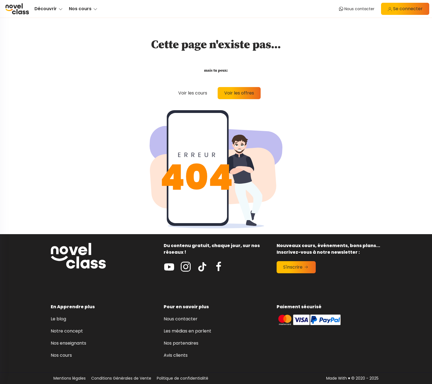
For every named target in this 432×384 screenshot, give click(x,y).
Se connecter (405, 9)
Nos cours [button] (83, 9)
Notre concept (67, 331)
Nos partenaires (181, 343)
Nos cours (61, 355)
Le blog (58, 319)
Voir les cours (192, 93)
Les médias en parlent (187, 331)
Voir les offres (239, 93)
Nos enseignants (68, 343)
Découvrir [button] (48, 9)
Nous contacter (181, 319)
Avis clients (176, 355)
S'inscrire (296, 267)
